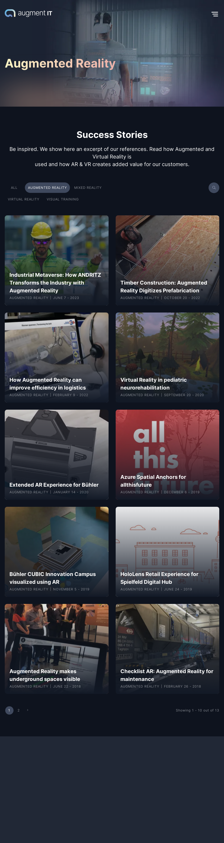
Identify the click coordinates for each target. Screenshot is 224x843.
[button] (135, 14)
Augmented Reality (28, 297)
